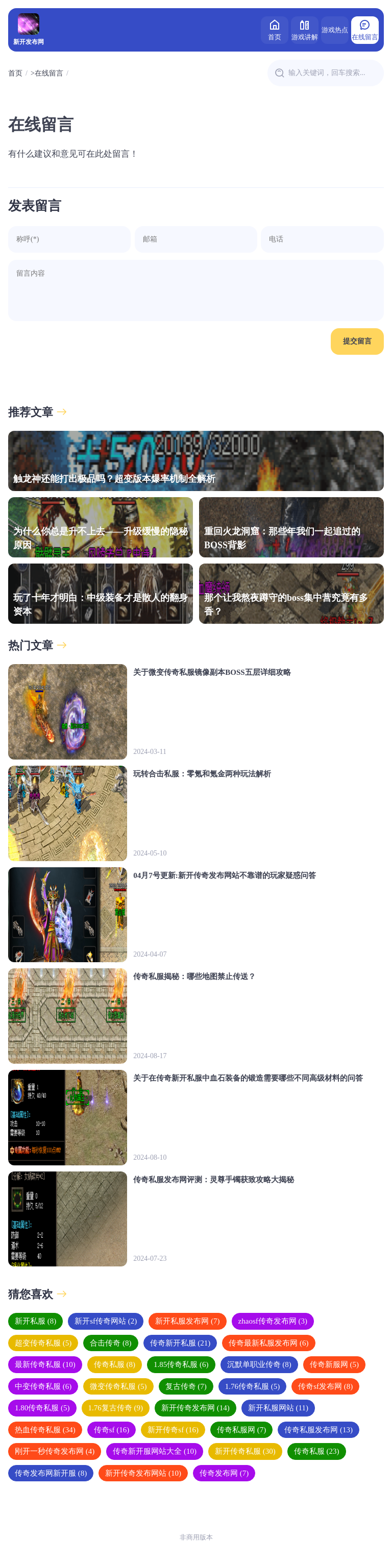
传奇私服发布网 (318, 1430)
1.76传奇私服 (252, 1386)
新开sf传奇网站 (106, 1321)
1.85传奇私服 (181, 1364)
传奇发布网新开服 (51, 1473)
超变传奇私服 (43, 1343)
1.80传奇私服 (42, 1408)
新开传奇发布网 (195, 1408)
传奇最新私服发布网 (268, 1343)
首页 (274, 29)
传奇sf (112, 1430)
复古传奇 (186, 1386)
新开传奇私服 (245, 1451)
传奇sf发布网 (325, 1386)
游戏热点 (335, 30)
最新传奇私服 (45, 1364)
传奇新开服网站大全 (155, 1451)
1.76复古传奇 (115, 1408)
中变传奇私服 (43, 1386)
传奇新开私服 (180, 1343)
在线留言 (365, 29)
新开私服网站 (278, 1408)
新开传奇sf (173, 1430)
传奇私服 (114, 1364)
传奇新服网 (334, 1364)
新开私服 (35, 1321)
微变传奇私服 (118, 1386)
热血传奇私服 (45, 1430)
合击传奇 (110, 1343)
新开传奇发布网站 (143, 1473)
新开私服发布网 (187, 1321)
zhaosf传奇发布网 (272, 1321)
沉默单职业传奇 (259, 1364)
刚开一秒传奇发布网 (54, 1451)
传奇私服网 (241, 1430)
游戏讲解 (304, 29)
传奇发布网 (224, 1473)
